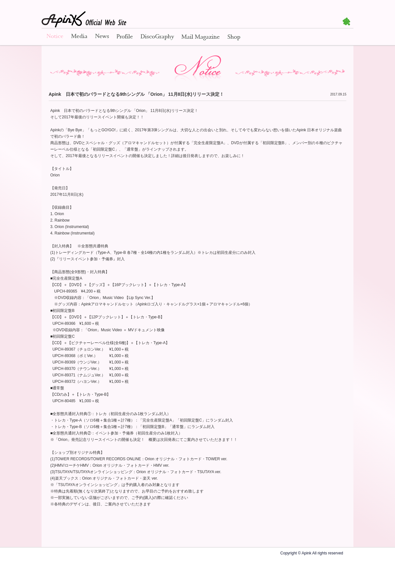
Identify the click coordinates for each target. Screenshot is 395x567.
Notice (54, 37)
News (102, 37)
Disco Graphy (157, 37)
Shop (234, 37)
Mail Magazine (200, 37)
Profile (124, 37)
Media (79, 37)
